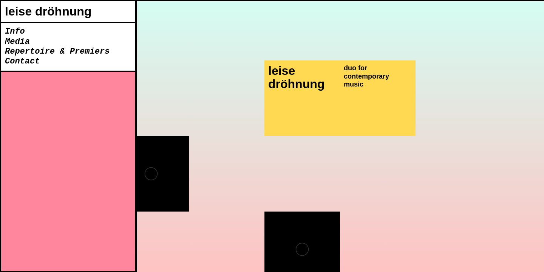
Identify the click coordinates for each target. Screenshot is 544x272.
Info (15, 32)
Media (17, 42)
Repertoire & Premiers (57, 52)
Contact (22, 61)
